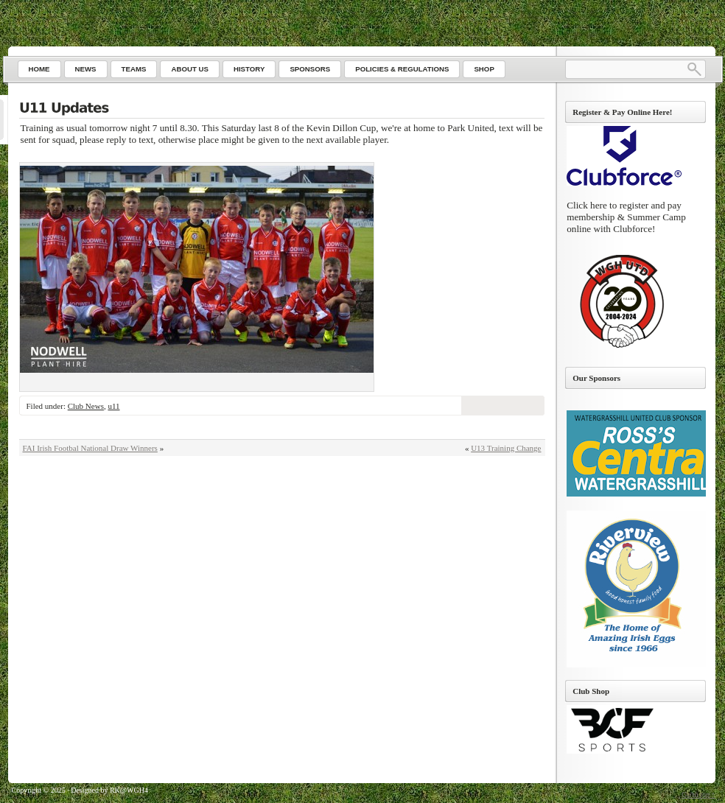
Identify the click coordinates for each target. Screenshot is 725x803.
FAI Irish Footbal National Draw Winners (90, 447)
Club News (86, 406)
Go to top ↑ (698, 794)
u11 (113, 406)
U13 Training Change (506, 447)
